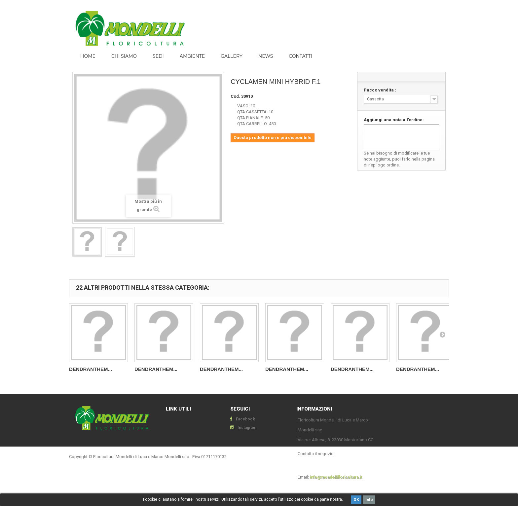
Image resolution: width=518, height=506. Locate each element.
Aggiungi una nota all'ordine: (394, 119)
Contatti (300, 56)
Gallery (231, 56)
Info (369, 499)
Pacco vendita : (380, 90)
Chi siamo (124, 56)
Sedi (158, 56)
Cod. (235, 96)
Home (87, 56)
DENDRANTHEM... (90, 369)
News (265, 56)
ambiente (192, 56)
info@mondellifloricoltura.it (336, 477)
